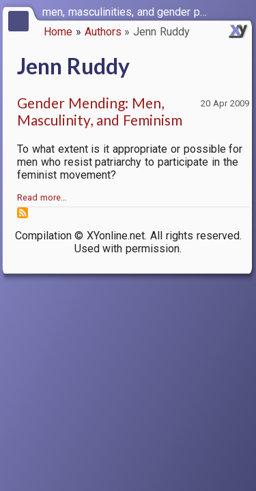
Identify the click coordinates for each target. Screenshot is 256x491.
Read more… (42, 197)
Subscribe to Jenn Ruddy (22, 212)
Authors (103, 31)
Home (58, 31)
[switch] (242, 11)
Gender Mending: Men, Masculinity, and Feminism (99, 111)
